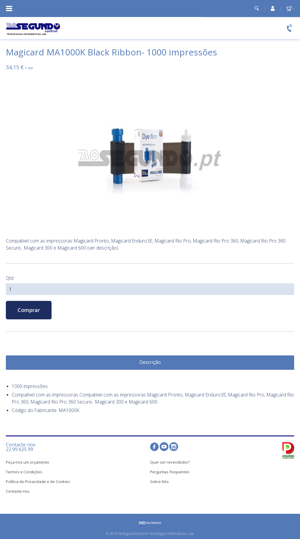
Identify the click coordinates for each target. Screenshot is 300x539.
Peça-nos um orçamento (27, 462)
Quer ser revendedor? (170, 462)
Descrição (150, 362)
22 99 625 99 (19, 449)
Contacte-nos (18, 491)
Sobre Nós (159, 481)
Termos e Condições (24, 471)
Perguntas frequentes (170, 471)
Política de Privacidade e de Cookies (38, 481)
